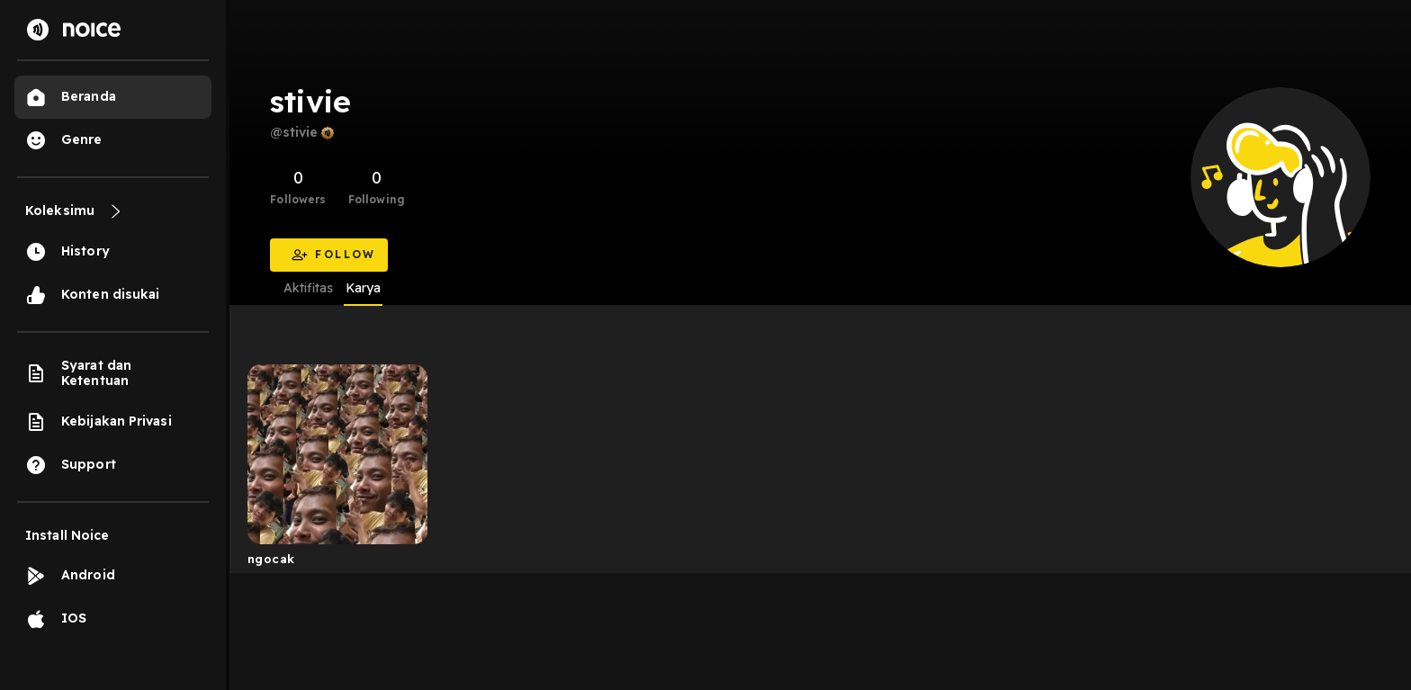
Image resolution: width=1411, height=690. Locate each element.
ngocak (270, 558)
